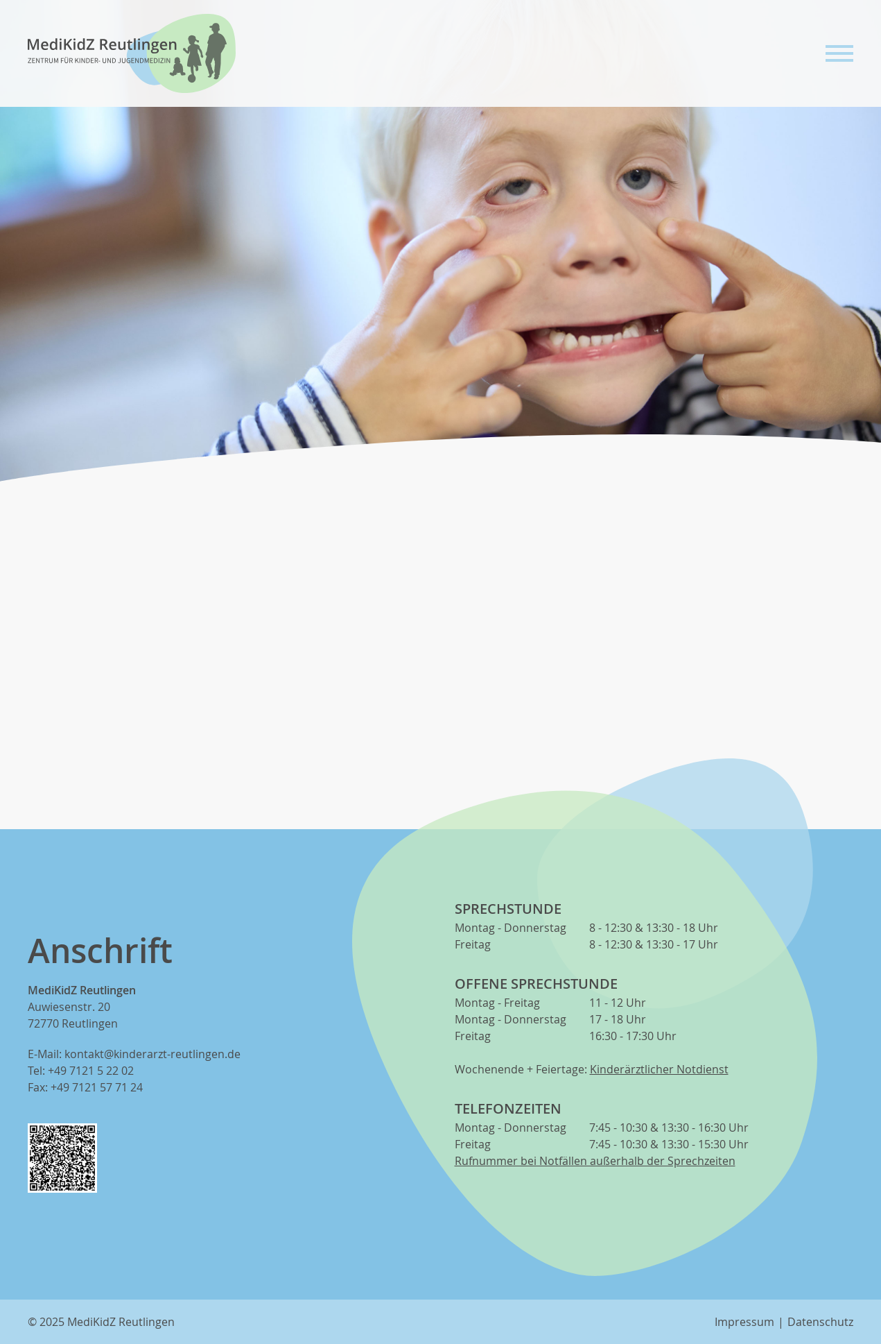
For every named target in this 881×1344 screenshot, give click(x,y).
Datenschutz (820, 1321)
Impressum (744, 1321)
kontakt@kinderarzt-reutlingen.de (152, 1054)
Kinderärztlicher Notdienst (659, 1069)
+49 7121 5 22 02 (91, 1070)
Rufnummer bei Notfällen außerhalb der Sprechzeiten (595, 1160)
